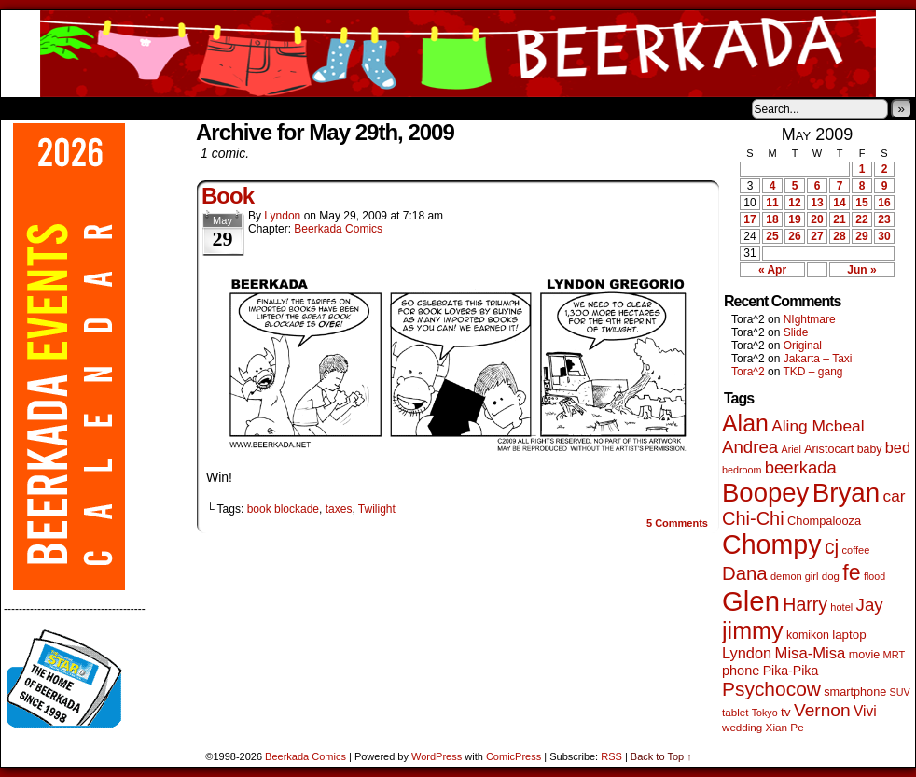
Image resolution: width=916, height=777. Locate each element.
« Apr (772, 269)
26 (794, 236)
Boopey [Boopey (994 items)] (765, 492)
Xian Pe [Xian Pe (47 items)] (785, 727)
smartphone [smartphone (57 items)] (855, 692)
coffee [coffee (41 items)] (856, 550)
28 (839, 236)
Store (140, 108)
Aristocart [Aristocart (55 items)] (829, 449)
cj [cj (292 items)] (832, 547)
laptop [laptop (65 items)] (849, 635)
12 (794, 202)
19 (794, 219)
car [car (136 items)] (894, 496)
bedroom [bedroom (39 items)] (742, 469)
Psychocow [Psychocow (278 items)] (771, 688)
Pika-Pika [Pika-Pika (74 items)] (791, 670)
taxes (339, 509)
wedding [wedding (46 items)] (742, 727)
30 (884, 236)
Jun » (861, 269)
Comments (677, 523)
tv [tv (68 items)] (786, 712)
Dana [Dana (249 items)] (745, 573)
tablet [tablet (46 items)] (735, 712)
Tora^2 (748, 371)
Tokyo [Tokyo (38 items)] (765, 712)
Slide (796, 332)
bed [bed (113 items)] (897, 447)
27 (817, 236)
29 (861, 236)
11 (772, 202)
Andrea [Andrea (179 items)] (750, 447)
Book (227, 195)
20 (817, 219)
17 (749, 219)
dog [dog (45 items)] (831, 576)
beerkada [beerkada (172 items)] (801, 467)
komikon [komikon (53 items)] (807, 635)
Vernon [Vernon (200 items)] (822, 710)
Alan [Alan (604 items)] (745, 423)
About (82, 108)
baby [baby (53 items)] (869, 449)
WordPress (436, 756)
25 (772, 236)
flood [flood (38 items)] (874, 576)
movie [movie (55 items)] (865, 654)
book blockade (283, 509)
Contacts (210, 108)
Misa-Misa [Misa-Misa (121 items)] (810, 653)
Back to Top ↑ (661, 756)
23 (884, 219)
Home (27, 108)
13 (817, 202)
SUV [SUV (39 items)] (900, 692)
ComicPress (513, 756)
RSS (611, 756)
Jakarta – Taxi (818, 358)
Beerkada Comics (458, 53)
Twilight (377, 509)
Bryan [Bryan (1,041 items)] (846, 492)
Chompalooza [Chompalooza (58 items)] (824, 521)
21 (839, 219)
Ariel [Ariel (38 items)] (791, 449)
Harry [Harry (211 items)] (805, 604)
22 (861, 219)
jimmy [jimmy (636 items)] (753, 630)
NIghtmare (810, 319)
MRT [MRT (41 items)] (894, 654)
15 (861, 202)
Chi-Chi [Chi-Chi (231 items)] (753, 518)
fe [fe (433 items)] (851, 572)
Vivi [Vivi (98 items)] (865, 711)
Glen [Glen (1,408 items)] (751, 601)
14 (839, 202)
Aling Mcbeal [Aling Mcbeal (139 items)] (817, 426)
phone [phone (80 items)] (740, 670)
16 (884, 202)
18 (772, 219)
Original (803, 345)
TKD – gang (812, 371)
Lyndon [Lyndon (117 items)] (746, 652)
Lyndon (282, 215)
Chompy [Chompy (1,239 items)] (772, 544)
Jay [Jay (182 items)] (869, 605)
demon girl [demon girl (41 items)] (794, 576)
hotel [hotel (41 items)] (841, 607)
